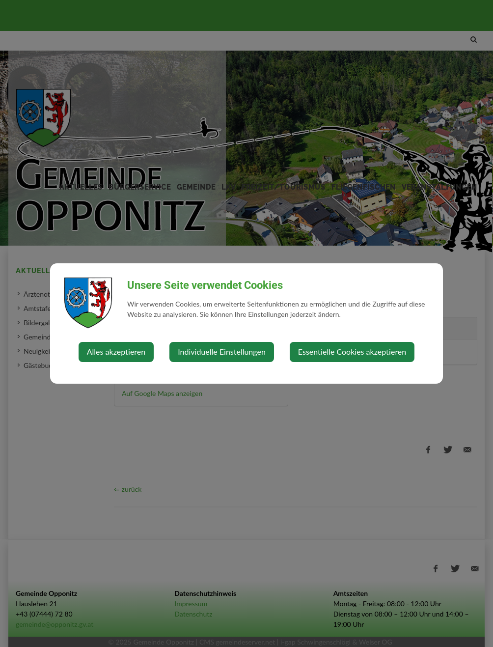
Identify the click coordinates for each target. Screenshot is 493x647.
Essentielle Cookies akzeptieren (352, 351)
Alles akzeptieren (116, 351)
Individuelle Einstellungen (222, 351)
